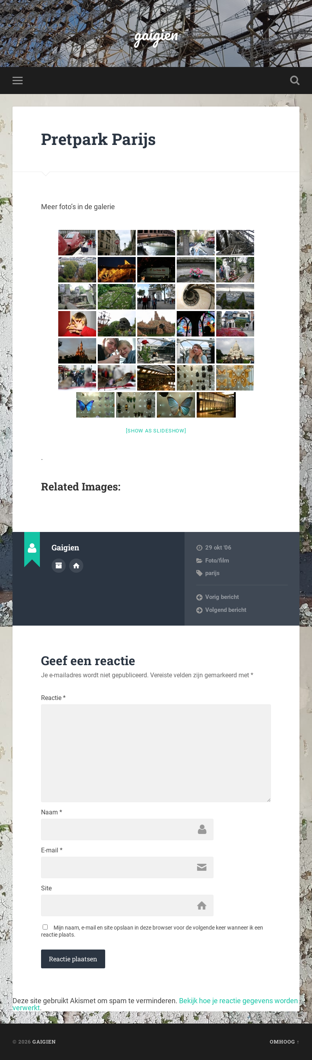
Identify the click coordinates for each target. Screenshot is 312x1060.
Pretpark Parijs (98, 138)
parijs (212, 573)
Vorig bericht (222, 597)
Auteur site (76, 566)
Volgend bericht (225, 609)
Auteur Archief (59, 566)
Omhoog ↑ (284, 1041)
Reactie (53, 698)
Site (46, 888)
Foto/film (217, 560)
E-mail (52, 850)
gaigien (156, 33)
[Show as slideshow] (156, 431)
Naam (51, 812)
